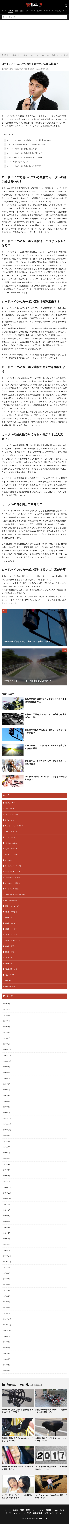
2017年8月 (6, 1273)
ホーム (4, 11)
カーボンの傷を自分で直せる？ (16, 161)
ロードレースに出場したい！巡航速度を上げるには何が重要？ (45, 747)
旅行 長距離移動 (11, 900)
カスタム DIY (10, 803)
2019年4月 (6, 1164)
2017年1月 (6, 1313)
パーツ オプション (11, 831)
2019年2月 (6, 1176)
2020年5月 (6, 1090)
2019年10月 (7, 1130)
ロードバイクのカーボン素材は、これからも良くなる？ (24, 144)
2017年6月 (6, 1285)
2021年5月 (6, 1021)
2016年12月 (7, 1319)
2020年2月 (6, 1107)
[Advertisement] (34, 36)
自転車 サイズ (10, 917)
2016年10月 (7, 1330)
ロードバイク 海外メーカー (15, 894)
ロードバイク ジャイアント (15, 866)
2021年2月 (6, 1038)
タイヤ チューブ (11, 820)
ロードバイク (9, 860)
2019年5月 (6, 1158)
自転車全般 (15, 55)
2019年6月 (6, 1153)
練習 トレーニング (11, 906)
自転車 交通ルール (11, 946)
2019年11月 (7, 1124)
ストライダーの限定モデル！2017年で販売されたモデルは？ (51, 1468)
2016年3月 (6, 1370)
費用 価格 (8, 980)
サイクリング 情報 (11, 814)
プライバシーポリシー (54, 1513)
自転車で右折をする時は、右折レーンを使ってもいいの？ (45, 731)
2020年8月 (6, 1072)
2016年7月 (6, 1348)
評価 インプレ (10, 975)
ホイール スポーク (11, 854)
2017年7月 (6, 1279)
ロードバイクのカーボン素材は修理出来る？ (21, 148)
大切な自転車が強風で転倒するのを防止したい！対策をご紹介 (51, 1411)
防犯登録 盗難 (10, 986)
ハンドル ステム (11, 843)
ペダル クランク (11, 849)
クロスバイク (48, 11)
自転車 (10, 11)
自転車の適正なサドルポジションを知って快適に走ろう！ (17, 1468)
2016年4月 (6, 1365)
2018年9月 (6, 1204)
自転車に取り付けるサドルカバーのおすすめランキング (51, 1439)
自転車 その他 (28, 55)
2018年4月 (6, 1233)
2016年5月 (6, 1359)
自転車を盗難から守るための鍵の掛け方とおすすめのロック (17, 1439)
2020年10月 (7, 1061)
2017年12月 (7, 1256)
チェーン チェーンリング (14, 826)
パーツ (22, 1513)
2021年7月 (6, 1009)
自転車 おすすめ (11, 912)
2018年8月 (6, 1210)
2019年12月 (7, 1118)
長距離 (39, 11)
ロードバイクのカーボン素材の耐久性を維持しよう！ (24, 153)
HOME (6, 55)
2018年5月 (6, 1227)
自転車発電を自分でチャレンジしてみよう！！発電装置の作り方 (45, 700)
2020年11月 (7, 1055)
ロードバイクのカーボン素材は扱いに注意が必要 (22, 166)
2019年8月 (6, 1141)
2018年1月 (6, 1250)
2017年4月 (6, 1296)
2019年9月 (6, 1135)
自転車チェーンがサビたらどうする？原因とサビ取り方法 (45, 762)
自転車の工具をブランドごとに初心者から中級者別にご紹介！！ (45, 716)
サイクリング (59, 11)
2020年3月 (6, 1101)
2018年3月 (6, 1239)
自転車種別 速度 (11, 969)
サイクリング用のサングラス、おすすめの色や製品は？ (45, 778)
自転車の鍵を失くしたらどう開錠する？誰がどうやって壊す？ (17, 1411)
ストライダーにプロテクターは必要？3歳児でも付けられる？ (17, 1496)
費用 (16, 11)
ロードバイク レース (12, 872)
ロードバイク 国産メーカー (15, 883)
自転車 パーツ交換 (11, 929)
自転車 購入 (9, 958)
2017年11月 (7, 1262)
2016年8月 (6, 1342)
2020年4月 (6, 1095)
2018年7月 (6, 1216)
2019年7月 (6, 1147)
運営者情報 (37, 1513)
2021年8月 (6, 1004)
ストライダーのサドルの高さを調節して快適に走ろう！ (51, 1496)
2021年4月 (6, 1027)
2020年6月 (6, 1084)
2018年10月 (7, 1199)
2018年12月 (7, 1187)
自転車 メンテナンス (12, 940)
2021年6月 (6, 1015)
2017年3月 (6, 1302)
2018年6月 (6, 1222)
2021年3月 (6, 1032)
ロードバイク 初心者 (12, 877)
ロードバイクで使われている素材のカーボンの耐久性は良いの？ (27, 140)
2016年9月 (6, 1336)
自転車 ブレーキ (11, 935)
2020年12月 (7, 1050)
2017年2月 (6, 1307)
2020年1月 (6, 1113)
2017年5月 (6, 1290)
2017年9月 (6, 1267)
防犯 (29, 1513)
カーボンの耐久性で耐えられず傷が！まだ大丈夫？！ (24, 157)
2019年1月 (6, 1181)
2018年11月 (7, 1193)
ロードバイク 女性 (11, 889)
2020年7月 (6, 1078)
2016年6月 (6, 1353)
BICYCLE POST (41, 1518)
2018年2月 (6, 1244)
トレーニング (30, 11)
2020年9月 (6, 1067)
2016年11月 (7, 1325)
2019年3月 (6, 1170)
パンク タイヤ (10, 837)
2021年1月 (6, 1044)
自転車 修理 (9, 952)
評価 (22, 11)
